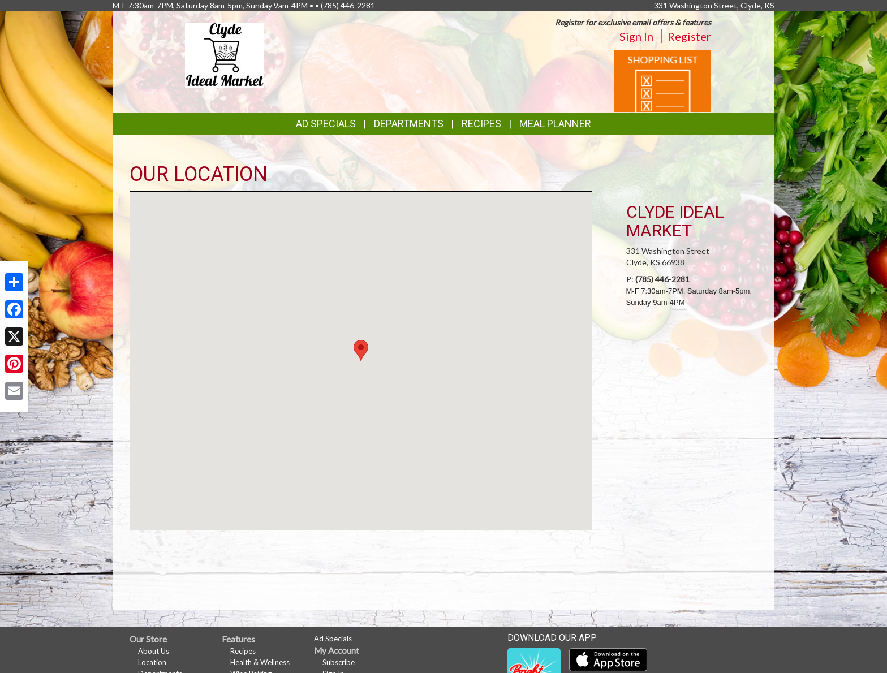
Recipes (481, 124)
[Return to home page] (224, 54)
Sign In (636, 36)
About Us (153, 650)
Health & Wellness (260, 662)
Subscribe (338, 662)
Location (152, 662)
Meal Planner (555, 124)
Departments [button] (409, 124)
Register (689, 36)
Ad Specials (326, 124)
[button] (361, 350)
